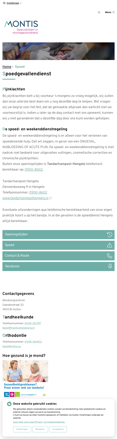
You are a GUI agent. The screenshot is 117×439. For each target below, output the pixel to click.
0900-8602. (34, 170)
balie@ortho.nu (11, 346)
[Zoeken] (99, 12)
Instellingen (22, 429)
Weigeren (40, 429)
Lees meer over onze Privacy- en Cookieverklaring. (39, 422)
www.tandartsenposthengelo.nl (26, 198)
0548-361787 (33, 323)
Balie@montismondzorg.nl (18, 328)
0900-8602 (38, 193)
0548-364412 (33, 342)
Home (6, 67)
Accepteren (58, 429)
